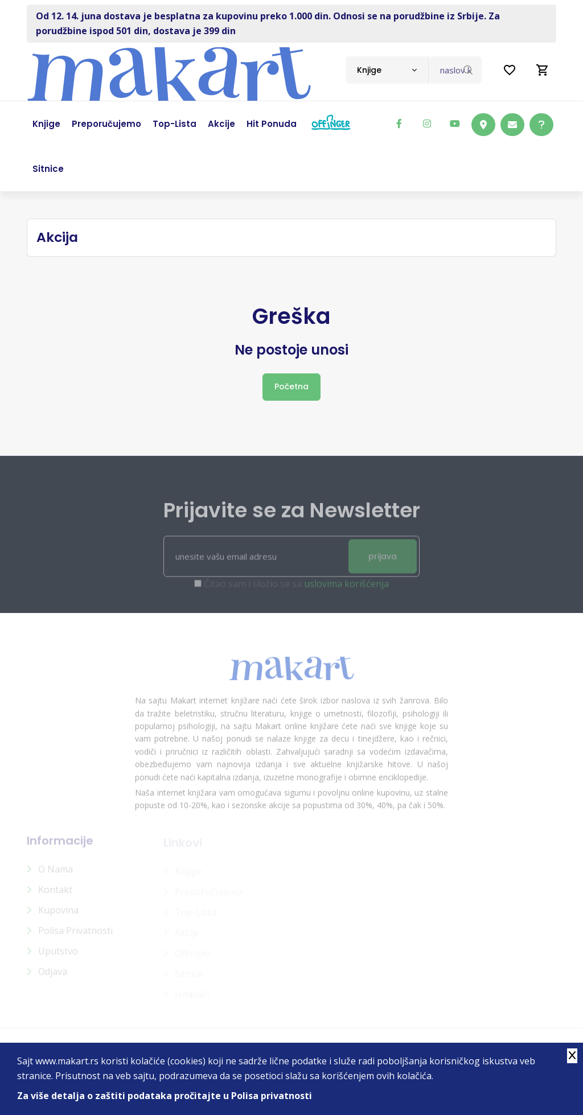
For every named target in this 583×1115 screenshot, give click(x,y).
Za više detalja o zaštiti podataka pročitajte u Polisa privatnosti (164, 1095)
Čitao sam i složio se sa (296, 589)
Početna (291, 386)
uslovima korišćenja (346, 589)
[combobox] (387, 70)
